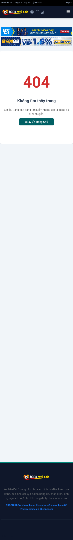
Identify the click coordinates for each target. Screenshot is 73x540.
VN (66, 2)
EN (70, 2)
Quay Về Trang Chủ (36, 121)
